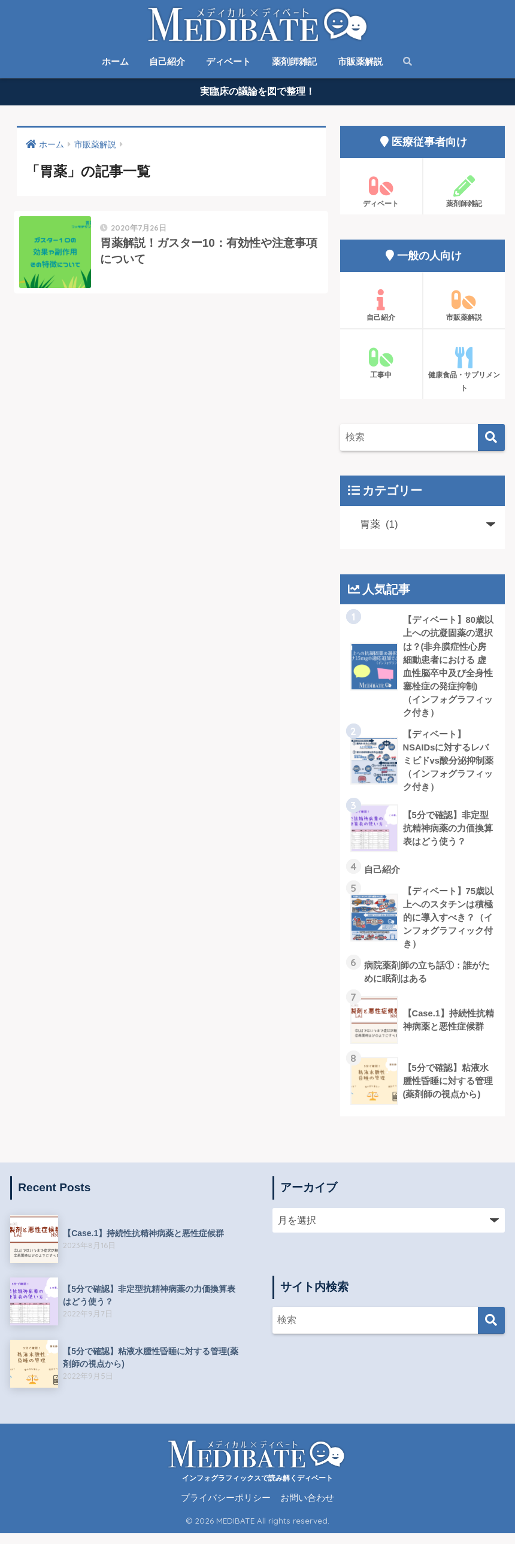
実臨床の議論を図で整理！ (257, 93)
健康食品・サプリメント (464, 372)
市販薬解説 (360, 61)
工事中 (381, 366)
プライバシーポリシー (226, 1508)
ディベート (228, 61)
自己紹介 (167, 61)
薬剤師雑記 (294, 61)
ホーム (115, 61)
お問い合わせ (307, 1508)
